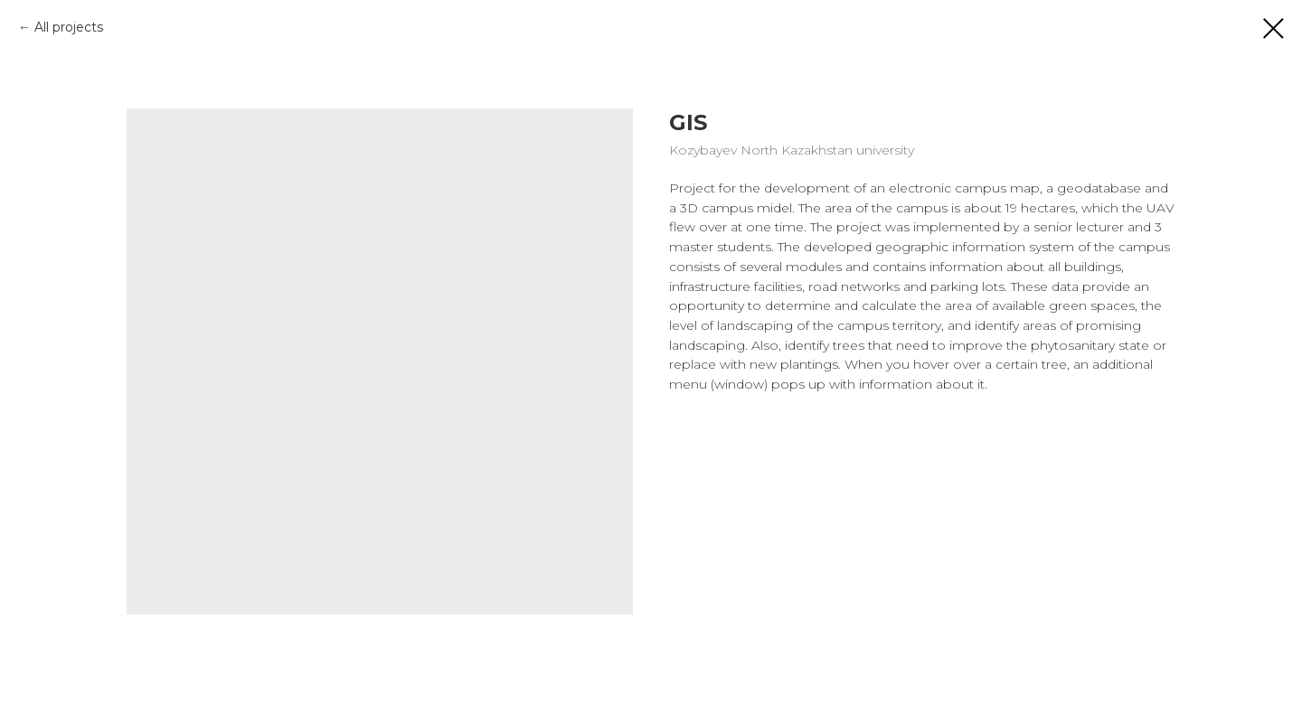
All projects (68, 27)
